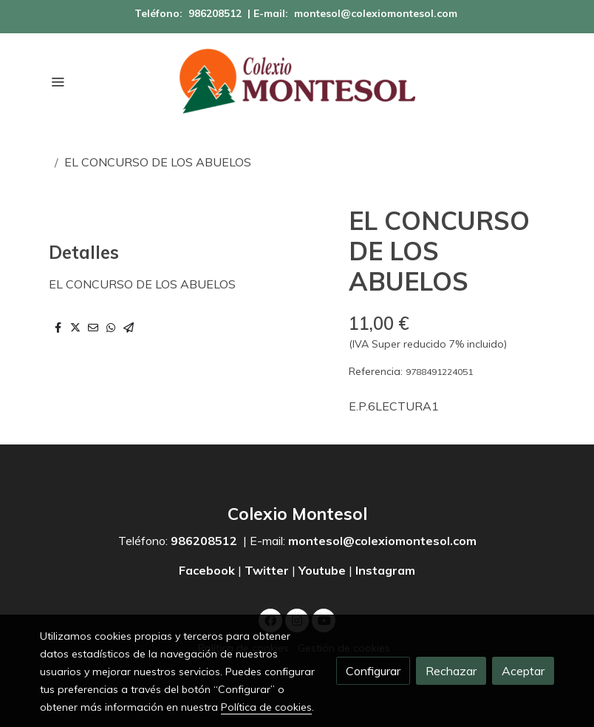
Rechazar (451, 670)
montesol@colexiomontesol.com (375, 13)
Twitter (267, 570)
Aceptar (523, 670)
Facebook (208, 570)
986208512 (215, 13)
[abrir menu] (57, 81)
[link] (297, 81)
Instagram (385, 570)
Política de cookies (266, 707)
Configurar (373, 670)
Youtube (322, 570)
